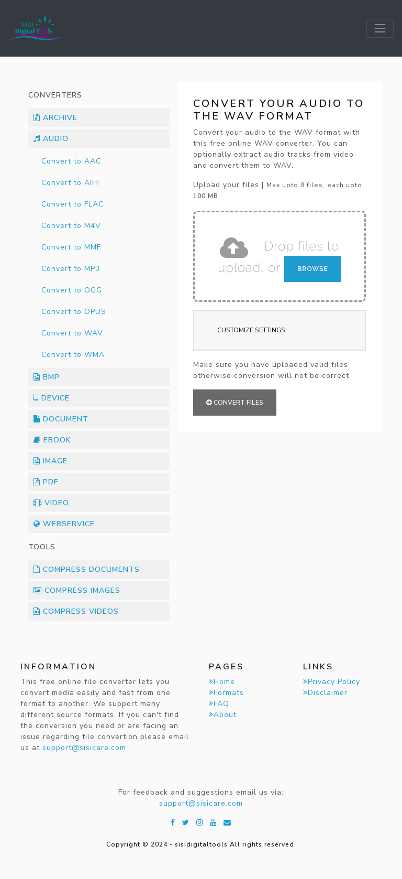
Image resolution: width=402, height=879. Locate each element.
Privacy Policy (331, 682)
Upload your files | (277, 190)
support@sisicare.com (84, 748)
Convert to (71, 161)
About (223, 715)
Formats (226, 693)
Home (222, 682)
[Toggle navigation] (380, 28)
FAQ (219, 704)
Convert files (234, 402)
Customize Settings (251, 330)
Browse (312, 269)
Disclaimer (325, 693)
